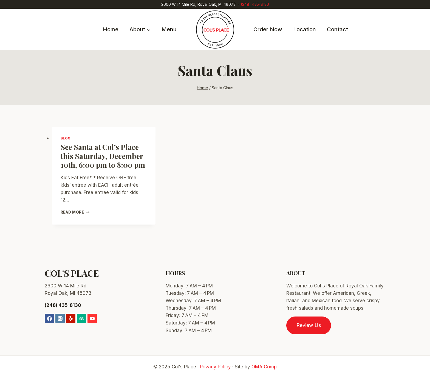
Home (110, 29)
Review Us (308, 325)
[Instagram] (60, 318)
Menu (169, 29)
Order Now (267, 29)
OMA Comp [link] (264, 366)
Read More (75, 212)
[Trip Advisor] (81, 318)
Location (304, 29)
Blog (65, 138)
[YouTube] (92, 318)
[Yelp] (70, 318)
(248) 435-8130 (255, 4)
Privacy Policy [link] (215, 366)
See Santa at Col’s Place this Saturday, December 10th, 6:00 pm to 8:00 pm (103, 156)
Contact (337, 29)
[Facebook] (49, 318)
